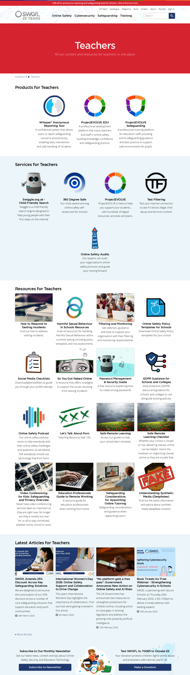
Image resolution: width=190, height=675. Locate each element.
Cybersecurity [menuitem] (84, 15)
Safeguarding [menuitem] (107, 15)
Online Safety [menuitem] (62, 15)
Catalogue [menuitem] (114, 9)
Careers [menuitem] (144, 9)
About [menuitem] (153, 9)
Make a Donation (145, 667)
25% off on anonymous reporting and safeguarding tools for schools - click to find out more (95, 3)
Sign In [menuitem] (171, 9)
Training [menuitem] (126, 15)
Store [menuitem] (135, 9)
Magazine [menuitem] (126, 9)
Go (172, 16)
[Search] (156, 16)
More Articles (24, 634)
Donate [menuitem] (162, 9)
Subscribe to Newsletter (45, 667)
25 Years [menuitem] (103, 9)
